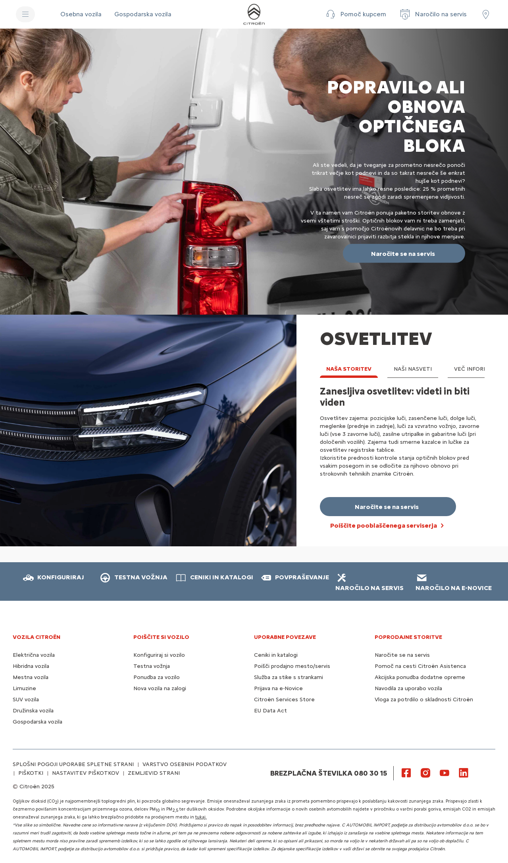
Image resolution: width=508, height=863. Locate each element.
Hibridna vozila (31, 666)
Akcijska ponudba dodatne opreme (420, 677)
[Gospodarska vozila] (142, 14)
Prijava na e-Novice (278, 688)
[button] (355, 14)
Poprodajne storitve (408, 637)
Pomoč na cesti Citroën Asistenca (420, 666)
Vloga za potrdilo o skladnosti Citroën (424, 699)
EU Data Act (270, 710)
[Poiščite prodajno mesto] (485, 14)
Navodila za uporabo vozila (408, 688)
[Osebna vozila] (81, 14)
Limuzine (24, 688)
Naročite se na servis (402, 655)
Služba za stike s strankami (288, 677)
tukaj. (201, 817)
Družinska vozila (33, 710)
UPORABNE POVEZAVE (285, 637)
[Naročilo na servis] (433, 14)
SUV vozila (26, 699)
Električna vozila (34, 655)
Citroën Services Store (284, 699)
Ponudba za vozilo (156, 677)
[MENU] (25, 14)
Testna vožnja (151, 666)
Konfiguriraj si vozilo (159, 655)
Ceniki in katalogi (276, 655)
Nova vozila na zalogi (159, 688)
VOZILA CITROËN (36, 637)
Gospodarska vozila (37, 721)
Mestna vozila (30, 677)
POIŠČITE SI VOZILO (161, 637)
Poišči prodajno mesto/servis (292, 666)
